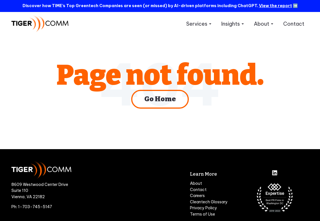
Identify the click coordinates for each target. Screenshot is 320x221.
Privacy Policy (203, 207)
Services (196, 24)
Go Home (160, 99)
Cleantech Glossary (209, 201)
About (261, 24)
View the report (275, 5)
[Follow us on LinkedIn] (275, 173)
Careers (197, 195)
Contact (293, 24)
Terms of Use (202, 214)
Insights (230, 24)
